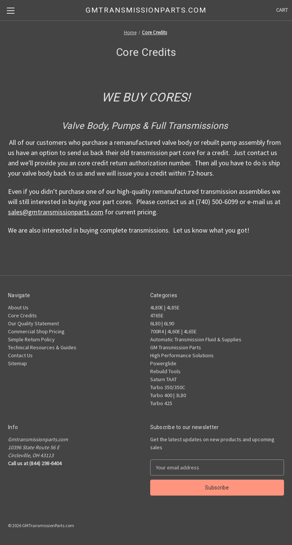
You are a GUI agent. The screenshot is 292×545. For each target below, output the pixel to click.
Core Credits (22, 315)
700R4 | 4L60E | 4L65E (173, 331)
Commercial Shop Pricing (36, 331)
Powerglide (163, 363)
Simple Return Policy (31, 339)
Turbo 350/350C (167, 387)
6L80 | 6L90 (162, 323)
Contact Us (20, 355)
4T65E (156, 315)
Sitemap (17, 363)
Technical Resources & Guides (42, 347)
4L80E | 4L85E (164, 307)
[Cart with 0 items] (282, 10)
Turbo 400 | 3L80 (168, 395)
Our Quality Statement (33, 323)
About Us (18, 307)
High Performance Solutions (182, 355)
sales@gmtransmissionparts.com (55, 212)
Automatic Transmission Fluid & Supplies (195, 339)
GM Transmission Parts (175, 347)
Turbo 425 (161, 403)
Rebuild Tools (165, 371)
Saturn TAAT (163, 379)
